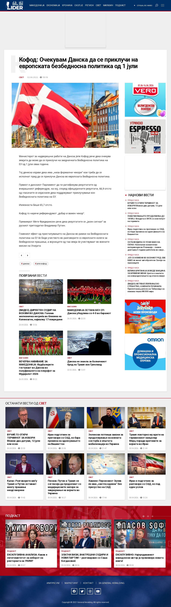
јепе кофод (42, 264)
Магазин (108, 5)
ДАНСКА (26, 264)
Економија (53, 5)
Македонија (36, 5)
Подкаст (120, 5)
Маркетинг (71, 583)
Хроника (67, 5)
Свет (98, 5)
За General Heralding (111, 583)
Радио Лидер (14, 5)
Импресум (53, 583)
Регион (89, 5)
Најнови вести (141, 195)
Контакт (88, 583)
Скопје (79, 5)
